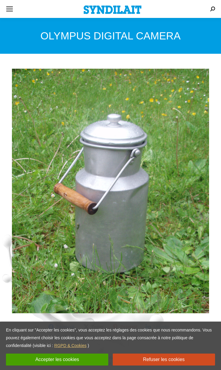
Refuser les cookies (164, 359)
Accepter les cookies (57, 359)
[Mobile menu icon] (9, 9)
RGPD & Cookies (70, 345)
